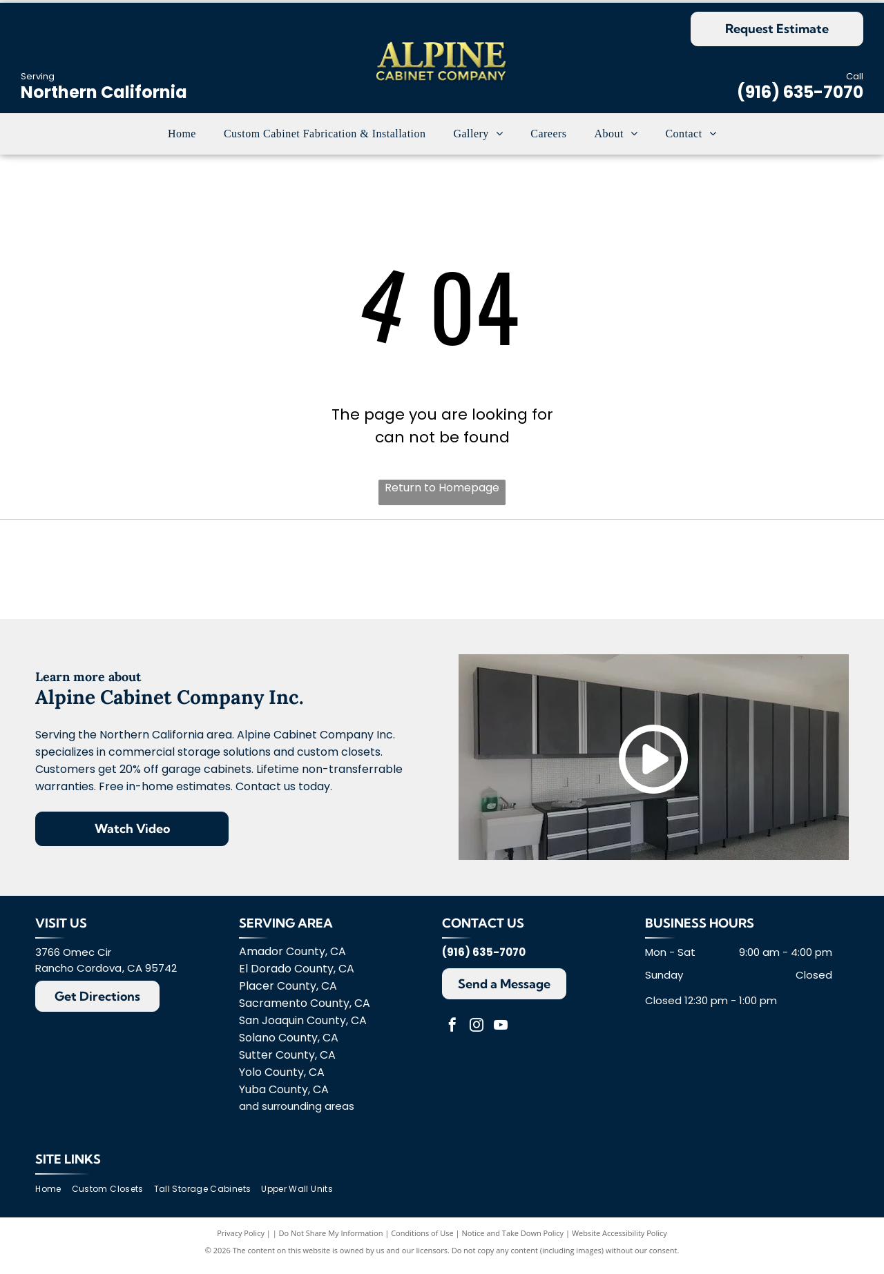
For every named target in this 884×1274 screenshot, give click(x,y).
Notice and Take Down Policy (513, 1241)
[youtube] (500, 1034)
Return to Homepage (442, 488)
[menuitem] (182, 134)
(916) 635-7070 (800, 92)
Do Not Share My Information (331, 1241)
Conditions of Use (422, 1241)
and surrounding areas (296, 1113)
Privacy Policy (241, 1241)
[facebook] (452, 1034)
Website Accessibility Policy (619, 1241)
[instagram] (476, 1034)
